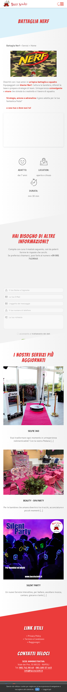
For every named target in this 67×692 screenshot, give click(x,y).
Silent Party (33, 585)
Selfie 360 (33, 431)
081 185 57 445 (44, 667)
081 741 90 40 (26, 667)
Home (33, 45)
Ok (37, 689)
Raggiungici (34, 642)
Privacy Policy (34, 636)
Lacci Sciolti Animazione (15, 4)
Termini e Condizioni (34, 639)
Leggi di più (47, 689)
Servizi (25, 45)
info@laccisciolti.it (33, 670)
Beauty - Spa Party (33, 500)
